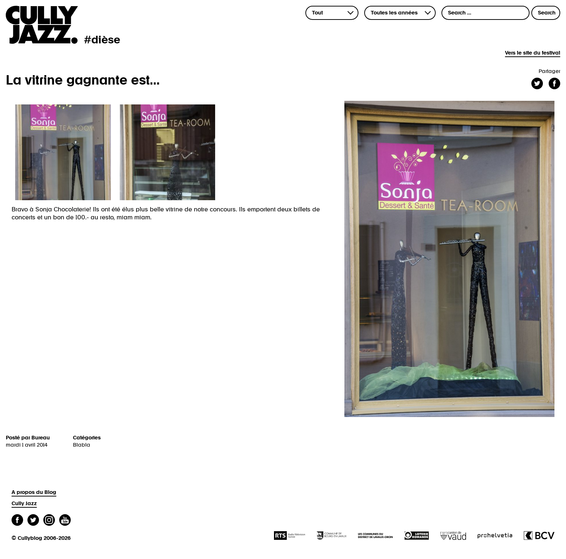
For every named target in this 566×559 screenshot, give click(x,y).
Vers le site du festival (532, 53)
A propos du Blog (34, 492)
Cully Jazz (24, 503)
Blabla (81, 445)
